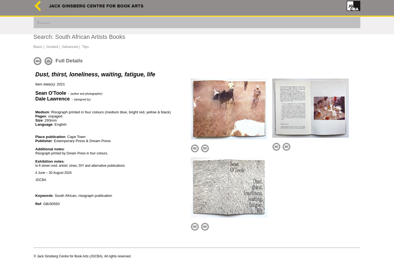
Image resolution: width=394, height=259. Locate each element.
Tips (85, 47)
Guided (52, 47)
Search (44, 23)
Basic (37, 47)
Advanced (70, 47)
